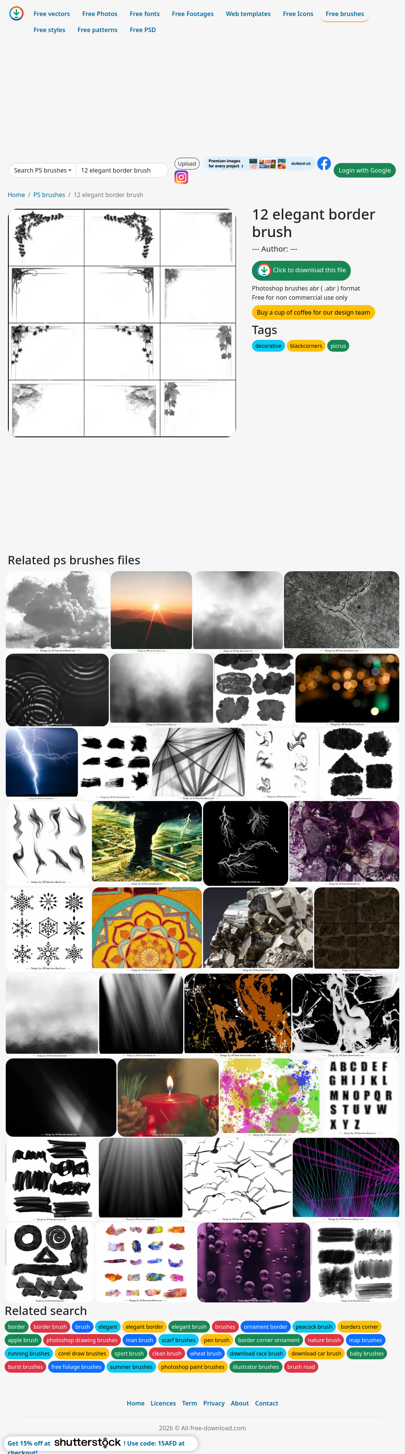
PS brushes (49, 195)
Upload (187, 163)
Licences (163, 1403)
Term (189, 1403)
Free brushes (345, 14)
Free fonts (145, 14)
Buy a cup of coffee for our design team (313, 312)
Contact (266, 1403)
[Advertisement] (202, 97)
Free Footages (193, 14)
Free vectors (52, 14)
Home (16, 195)
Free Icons (298, 14)
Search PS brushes (40, 170)
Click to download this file (301, 270)
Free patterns (97, 30)
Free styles (49, 30)
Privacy (214, 1403)
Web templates (248, 14)
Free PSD (143, 30)
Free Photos (99, 14)
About (240, 1403)
